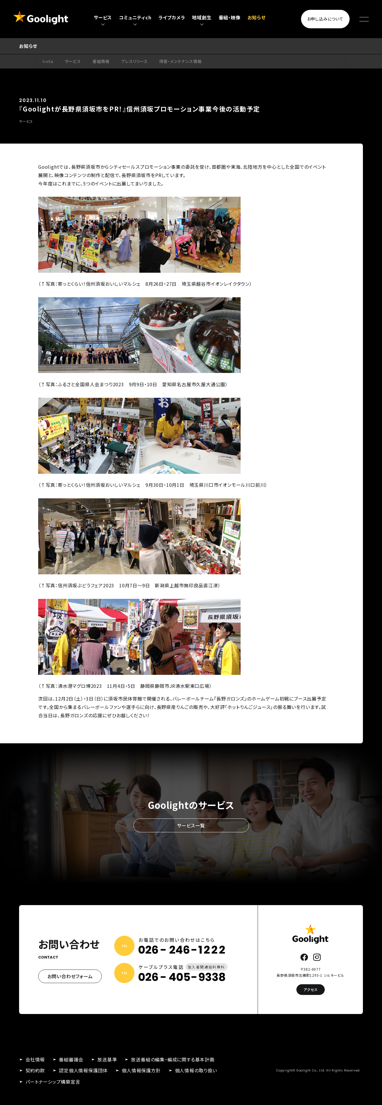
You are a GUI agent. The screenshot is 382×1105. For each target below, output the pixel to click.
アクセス (311, 989)
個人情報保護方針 (141, 1070)
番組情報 (101, 61)
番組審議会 (71, 1059)
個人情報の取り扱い (196, 1070)
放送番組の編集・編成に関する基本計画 (172, 1059)
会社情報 (35, 1059)
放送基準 (107, 1059)
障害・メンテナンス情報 (180, 61)
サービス (73, 61)
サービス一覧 (191, 825)
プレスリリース (134, 61)
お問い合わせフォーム (70, 976)
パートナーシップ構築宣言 (52, 1081)
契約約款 (35, 1070)
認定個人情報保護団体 (83, 1070)
